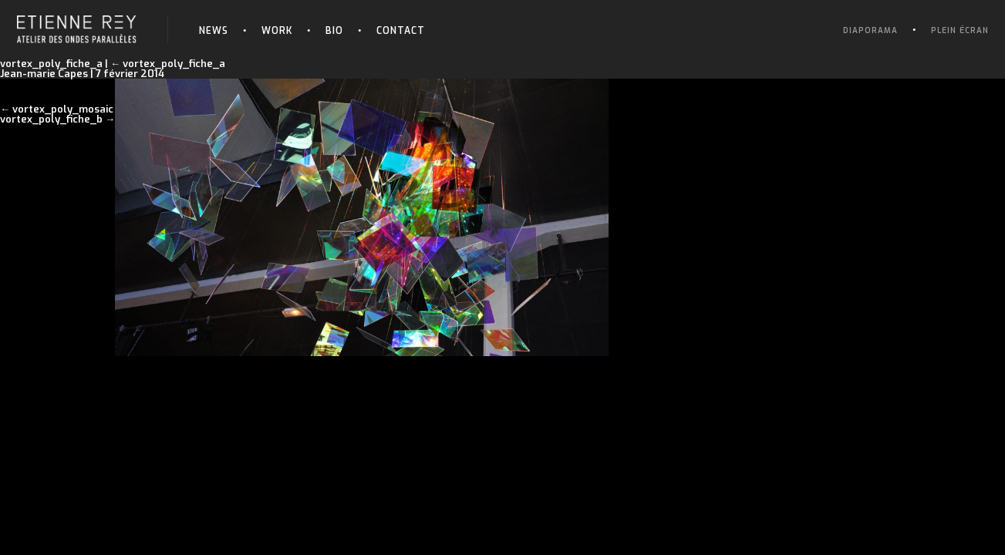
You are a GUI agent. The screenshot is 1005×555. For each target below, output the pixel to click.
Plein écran (960, 30)
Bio (334, 31)
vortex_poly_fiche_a (167, 63)
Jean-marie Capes (44, 73)
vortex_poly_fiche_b (51, 119)
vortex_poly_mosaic (62, 109)
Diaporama (870, 30)
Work (276, 31)
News (213, 31)
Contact (400, 31)
